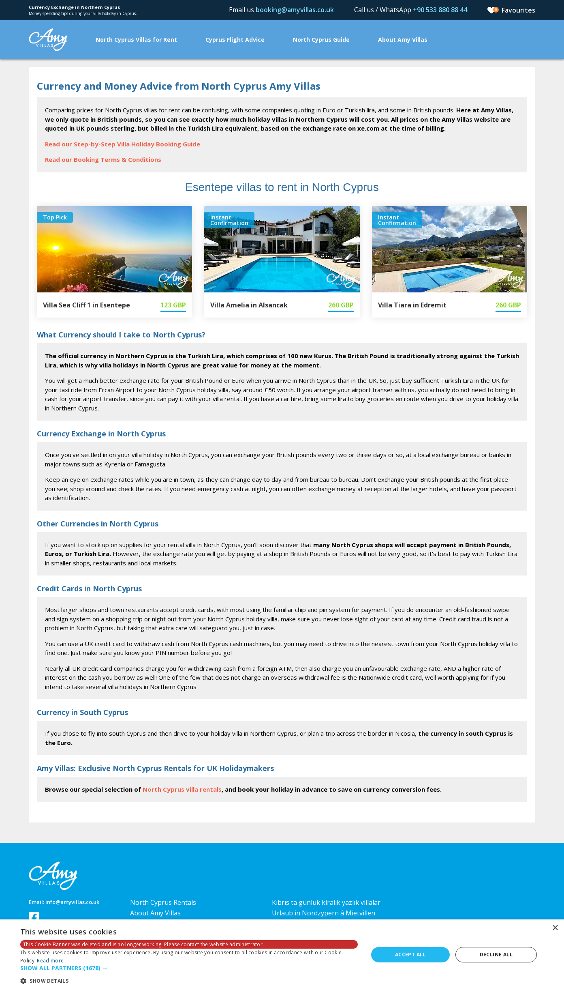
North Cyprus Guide (321, 39)
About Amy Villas (402, 39)
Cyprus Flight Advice (235, 39)
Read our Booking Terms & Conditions (103, 159)
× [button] (555, 928)
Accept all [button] (410, 954)
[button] (189, 968)
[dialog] (282, 954)
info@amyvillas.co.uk (72, 902)
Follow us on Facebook (34, 917)
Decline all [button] (496, 954)
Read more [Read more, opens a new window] (50, 960)
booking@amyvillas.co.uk (295, 9)
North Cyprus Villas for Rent (136, 39)
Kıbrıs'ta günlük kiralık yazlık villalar (326, 902)
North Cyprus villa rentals (182, 789)
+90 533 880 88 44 (440, 9)
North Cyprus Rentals (163, 902)
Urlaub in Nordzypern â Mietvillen (323, 912)
